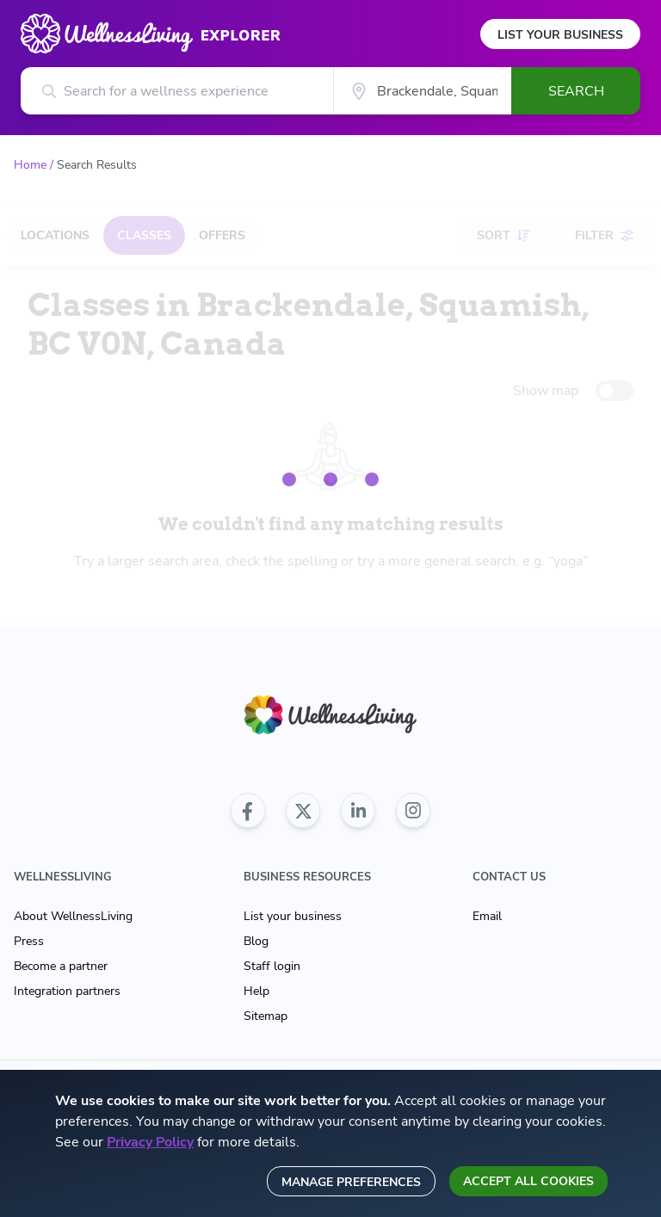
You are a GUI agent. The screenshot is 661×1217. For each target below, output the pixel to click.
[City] (422, 90)
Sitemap (265, 1016)
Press (29, 941)
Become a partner (61, 966)
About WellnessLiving (73, 916)
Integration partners (67, 991)
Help (256, 991)
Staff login (272, 966)
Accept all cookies (528, 1181)
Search (576, 91)
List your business (293, 916)
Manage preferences (351, 1182)
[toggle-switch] (614, 390)
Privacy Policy (150, 1142)
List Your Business (560, 35)
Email (487, 916)
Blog (256, 941)
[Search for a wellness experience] (177, 90)
